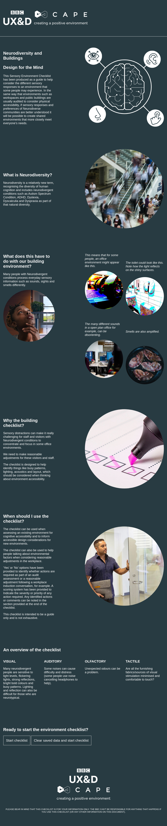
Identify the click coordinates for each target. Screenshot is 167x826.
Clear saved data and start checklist (61, 740)
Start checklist (17, 740)
